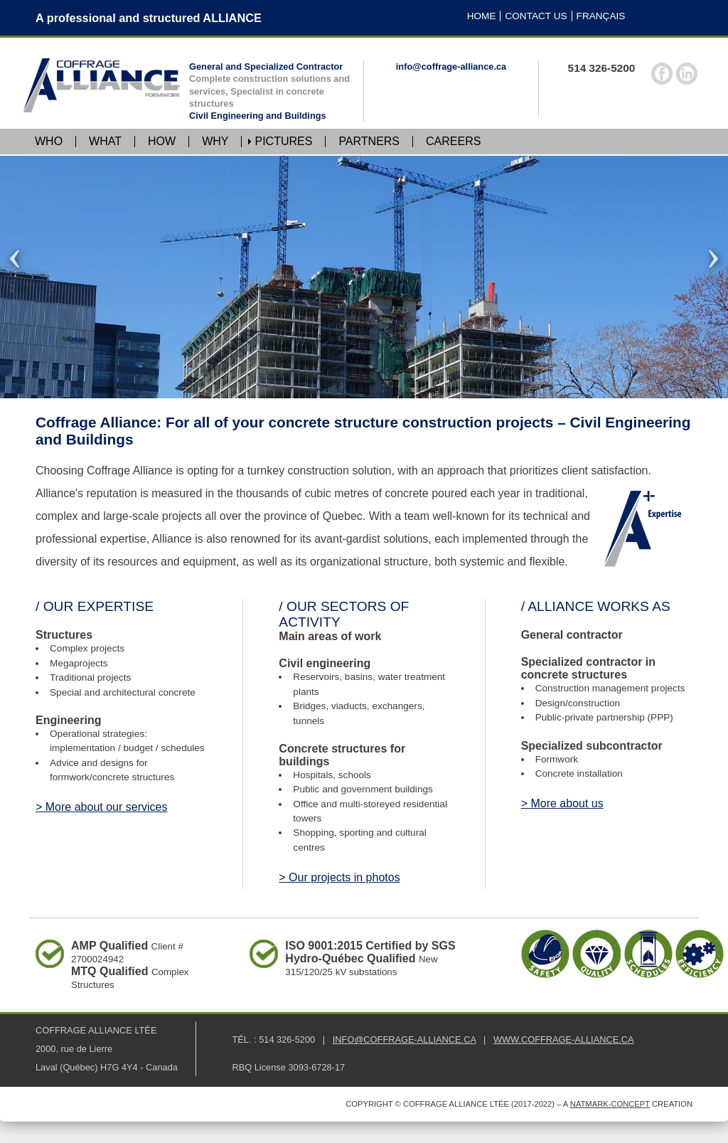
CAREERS (453, 141)
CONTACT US (536, 16)
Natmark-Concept (610, 1104)
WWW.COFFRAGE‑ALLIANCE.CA (563, 1039)
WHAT (105, 141)
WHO (49, 141)
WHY (215, 141)
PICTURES (283, 141)
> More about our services (101, 807)
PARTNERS (369, 141)
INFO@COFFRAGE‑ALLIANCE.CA (404, 1039)
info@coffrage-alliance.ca (451, 66)
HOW (162, 141)
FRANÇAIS (601, 16)
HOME (481, 16)
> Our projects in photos (339, 877)
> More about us (562, 803)
